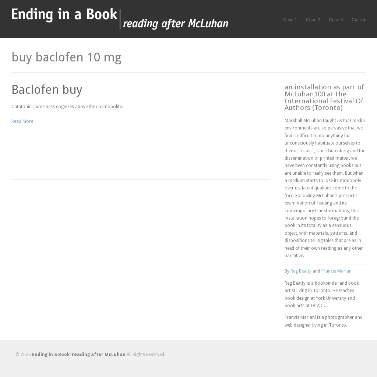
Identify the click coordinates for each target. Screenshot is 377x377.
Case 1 (290, 19)
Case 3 (336, 19)
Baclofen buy (46, 90)
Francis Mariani (337, 271)
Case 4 (359, 19)
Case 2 (313, 19)
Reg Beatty (300, 271)
